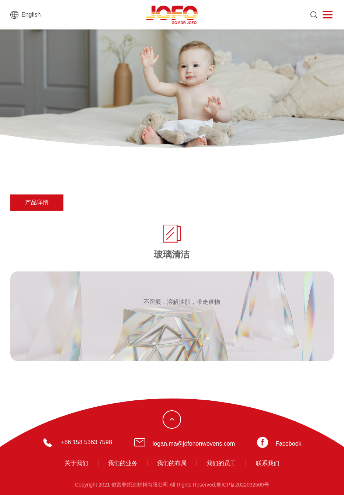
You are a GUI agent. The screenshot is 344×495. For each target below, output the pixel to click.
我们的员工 (221, 463)
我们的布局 (172, 463)
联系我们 (267, 463)
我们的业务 (123, 463)
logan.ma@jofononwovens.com (194, 443)
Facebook (288, 443)
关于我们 (76, 463)
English (31, 14)
